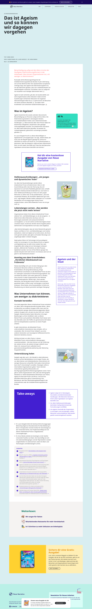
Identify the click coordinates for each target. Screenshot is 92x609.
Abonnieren (60, 603)
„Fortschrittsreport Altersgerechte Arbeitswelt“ (30, 488)
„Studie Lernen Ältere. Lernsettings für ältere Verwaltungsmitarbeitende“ (33, 491)
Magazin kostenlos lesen (47, 169)
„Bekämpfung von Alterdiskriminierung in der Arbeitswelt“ (33, 473)
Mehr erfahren (66, 2)
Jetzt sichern (54, 568)
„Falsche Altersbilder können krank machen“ (33, 462)
